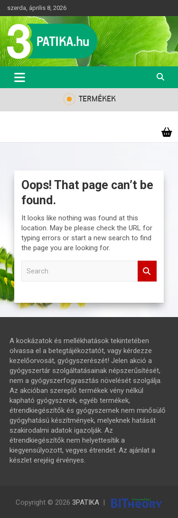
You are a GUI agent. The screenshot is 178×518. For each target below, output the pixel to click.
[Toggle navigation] (19, 77)
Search (147, 271)
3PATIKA (85, 502)
